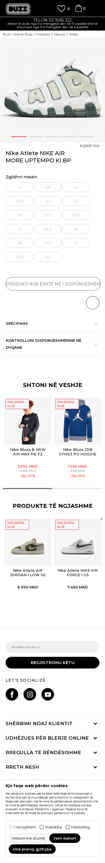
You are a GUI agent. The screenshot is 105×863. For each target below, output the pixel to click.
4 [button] (69, 136)
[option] (52, 24)
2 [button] (36, 136)
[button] (92, 302)
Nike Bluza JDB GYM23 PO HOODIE (77, 451)
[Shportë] (78, 10)
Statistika (53, 827)
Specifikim (50, 323)
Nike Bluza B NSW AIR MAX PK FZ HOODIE (28, 454)
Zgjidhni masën (21, 177)
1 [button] (19, 136)
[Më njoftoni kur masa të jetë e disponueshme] (20, 187)
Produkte (43, 34)
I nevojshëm (25, 827)
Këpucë (59, 34)
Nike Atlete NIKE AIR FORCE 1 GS (77, 572)
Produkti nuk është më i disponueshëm (53, 284)
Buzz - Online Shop (17, 34)
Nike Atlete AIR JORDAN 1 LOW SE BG (28, 574)
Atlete (73, 34)
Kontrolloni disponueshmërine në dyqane (50, 344)
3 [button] (53, 136)
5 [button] (86, 136)
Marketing (80, 827)
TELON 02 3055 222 (52, 20)
